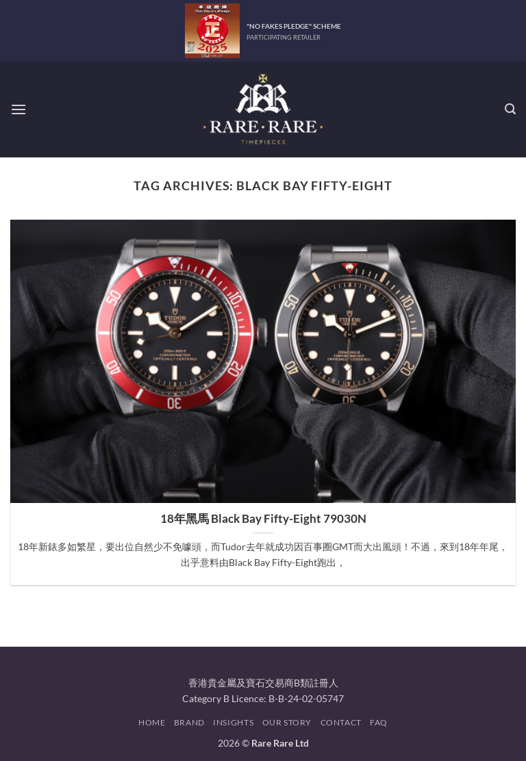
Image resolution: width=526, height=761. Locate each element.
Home (151, 722)
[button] (18, 109)
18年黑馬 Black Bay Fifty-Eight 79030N (263, 519)
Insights (233, 722)
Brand (189, 722)
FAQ (379, 722)
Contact (341, 722)
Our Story (287, 722)
